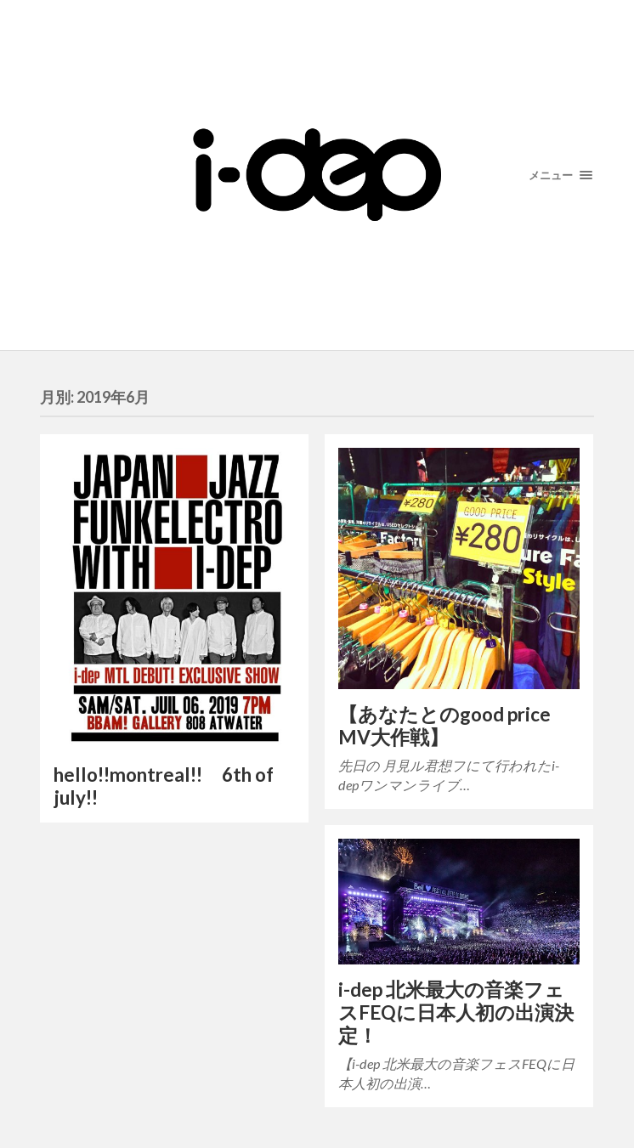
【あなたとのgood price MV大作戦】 (444, 726)
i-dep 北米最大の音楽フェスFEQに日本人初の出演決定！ (456, 1012)
